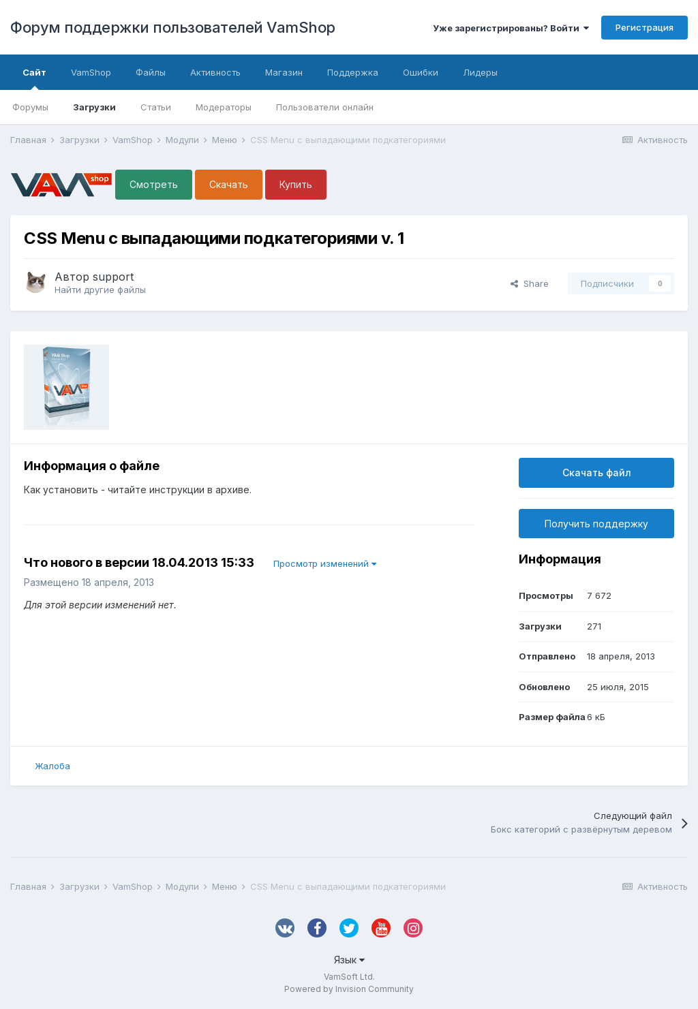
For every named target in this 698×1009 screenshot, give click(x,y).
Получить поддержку (596, 523)
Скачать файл (596, 472)
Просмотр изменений (324, 563)
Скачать (228, 184)
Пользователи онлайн (325, 107)
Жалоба (52, 765)
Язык (349, 959)
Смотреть (154, 184)
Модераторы (224, 107)
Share (530, 283)
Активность (215, 72)
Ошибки (420, 72)
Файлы (151, 72)
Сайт (34, 78)
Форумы (30, 107)
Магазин (284, 72)
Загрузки (94, 107)
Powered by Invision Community (349, 989)
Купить (295, 184)
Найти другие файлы (100, 289)
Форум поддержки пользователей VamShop (172, 27)
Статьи (155, 107)
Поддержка (352, 72)
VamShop (91, 72)
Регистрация (644, 27)
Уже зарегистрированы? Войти (511, 27)
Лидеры (480, 72)
